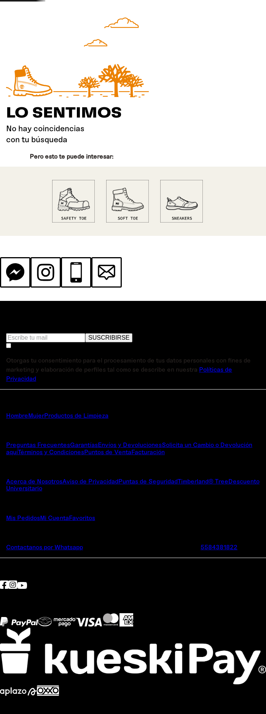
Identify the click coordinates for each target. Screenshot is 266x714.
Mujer (36, 415)
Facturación (148, 451)
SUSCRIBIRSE (108, 337)
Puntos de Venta (107, 451)
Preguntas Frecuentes (38, 444)
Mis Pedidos (23, 517)
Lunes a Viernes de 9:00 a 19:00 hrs (92, 553)
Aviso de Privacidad (90, 481)
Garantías (84, 444)
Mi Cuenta (54, 517)
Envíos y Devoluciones (130, 444)
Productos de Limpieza (76, 415)
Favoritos (82, 517)
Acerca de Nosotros (34, 481)
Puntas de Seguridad (148, 481)
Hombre (17, 415)
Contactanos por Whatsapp (44, 546)
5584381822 (219, 546)
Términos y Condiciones (51, 451)
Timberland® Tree (203, 481)
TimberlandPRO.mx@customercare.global (142, 546)
